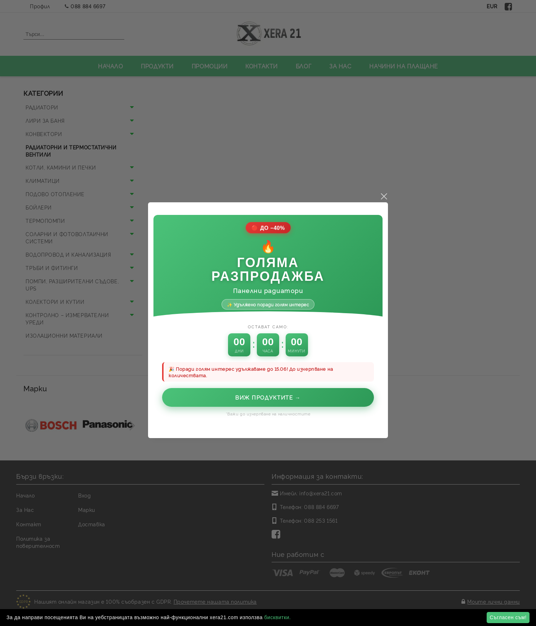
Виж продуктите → (268, 382)
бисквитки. (277, 617)
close (383, 181)
